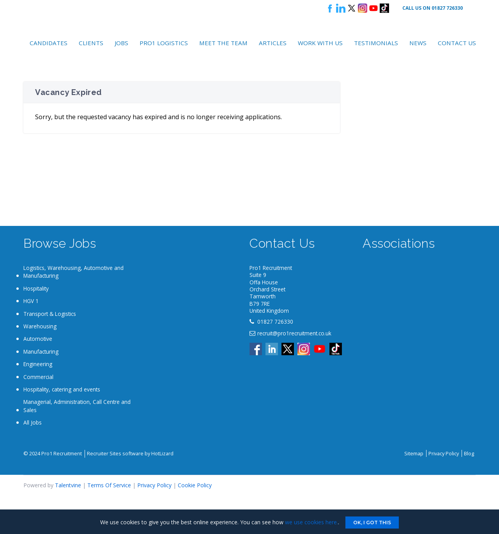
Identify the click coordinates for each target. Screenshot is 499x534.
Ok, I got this (372, 522)
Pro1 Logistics (164, 43)
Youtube (373, 8)
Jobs (121, 43)
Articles (273, 43)
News (417, 43)
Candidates (48, 43)
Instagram (362, 8)
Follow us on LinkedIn (340, 8)
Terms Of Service (109, 485)
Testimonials (376, 43)
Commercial (38, 377)
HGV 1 (31, 301)
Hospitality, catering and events (61, 389)
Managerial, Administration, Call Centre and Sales (77, 405)
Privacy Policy (443, 453)
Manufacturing (40, 351)
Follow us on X (351, 8)
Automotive (37, 338)
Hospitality (36, 288)
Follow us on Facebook (329, 8)
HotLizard (162, 453)
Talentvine (68, 485)
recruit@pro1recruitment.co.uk (294, 333)
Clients (91, 43)
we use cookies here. (311, 522)
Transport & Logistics (49, 313)
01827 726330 (275, 321)
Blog (469, 453)
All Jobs (32, 422)
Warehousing (40, 326)
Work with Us (320, 43)
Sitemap (413, 453)
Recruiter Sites (104, 453)
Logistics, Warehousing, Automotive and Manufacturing (73, 271)
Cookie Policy (195, 485)
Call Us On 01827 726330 (432, 8)
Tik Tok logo (384, 8)
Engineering (37, 364)
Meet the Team (223, 43)
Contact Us (457, 43)
